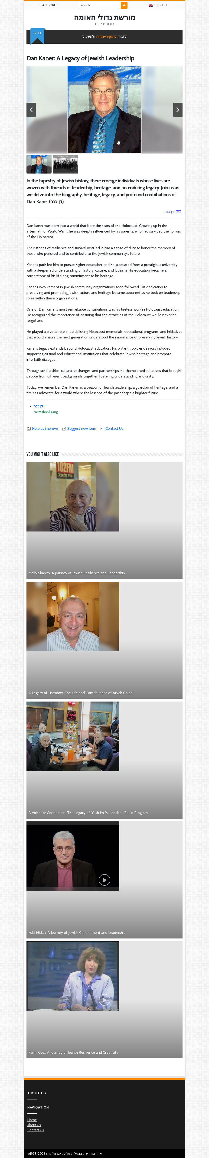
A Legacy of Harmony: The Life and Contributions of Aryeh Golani (80, 693)
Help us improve (42, 428)
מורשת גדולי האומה (104, 18)
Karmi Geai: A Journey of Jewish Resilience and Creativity (73, 1052)
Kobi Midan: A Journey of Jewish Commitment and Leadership (77, 932)
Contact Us (111, 428)
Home (32, 1120)
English (158, 5)
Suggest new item (79, 428)
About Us (34, 1125)
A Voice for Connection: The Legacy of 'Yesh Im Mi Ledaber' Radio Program (88, 812)
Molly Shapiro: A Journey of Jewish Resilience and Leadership (76, 573)
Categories (49, 5)
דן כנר (173, 211)
